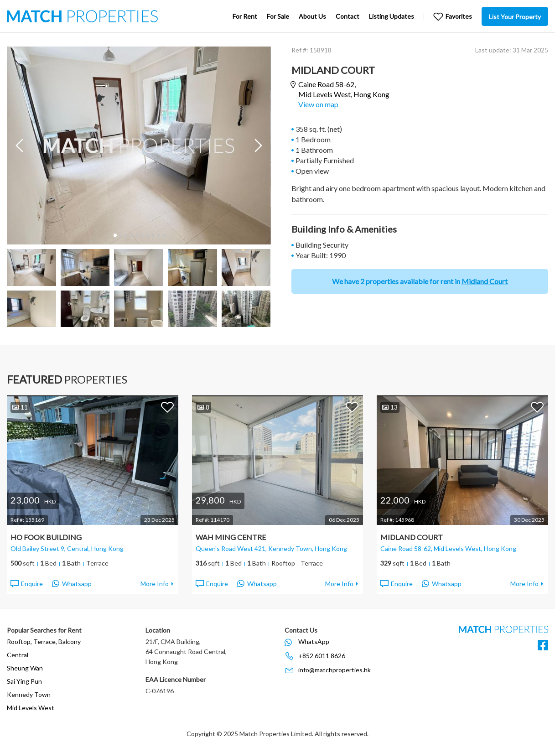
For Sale (278, 16)
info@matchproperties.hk (334, 670)
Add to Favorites (167, 407)
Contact (347, 16)
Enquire (26, 584)
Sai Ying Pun (24, 681)
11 (20, 407)
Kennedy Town (29, 694)
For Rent (245, 16)
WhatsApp (313, 641)
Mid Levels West (30, 708)
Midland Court (411, 537)
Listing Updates (391, 16)
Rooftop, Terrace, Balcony (44, 641)
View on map (318, 104)
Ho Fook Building (46, 537)
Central (17, 655)
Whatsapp (72, 584)
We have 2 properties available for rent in (420, 281)
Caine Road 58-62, (343, 89)
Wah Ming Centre (231, 537)
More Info (154, 583)
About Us (312, 16)
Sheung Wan (25, 668)
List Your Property (515, 17)
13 (390, 407)
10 (164, 235)
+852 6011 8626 (321, 656)
